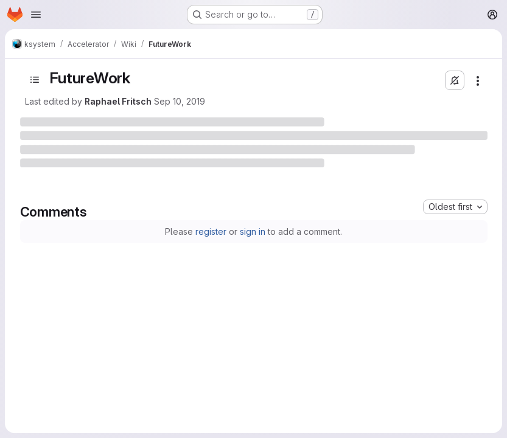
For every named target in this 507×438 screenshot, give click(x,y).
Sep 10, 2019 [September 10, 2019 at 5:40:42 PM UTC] (179, 101)
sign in (252, 231)
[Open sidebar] (34, 79)
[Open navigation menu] (36, 14)
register (210, 231)
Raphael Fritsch (118, 101)
